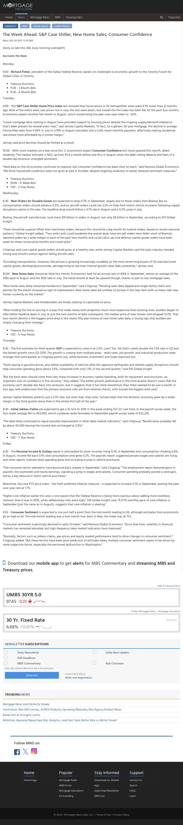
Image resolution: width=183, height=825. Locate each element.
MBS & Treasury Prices (169, 586)
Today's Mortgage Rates (143, 611)
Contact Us (136, 780)
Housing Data (74, 17)
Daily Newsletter (28, 652)
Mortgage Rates (39, 17)
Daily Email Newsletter (106, 790)
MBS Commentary (29, 663)
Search (133, 785)
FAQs (133, 790)
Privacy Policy (121, 815)
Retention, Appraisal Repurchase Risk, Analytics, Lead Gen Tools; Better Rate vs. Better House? (60, 720)
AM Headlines (26, 658)
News (21, 17)
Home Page (30, 780)
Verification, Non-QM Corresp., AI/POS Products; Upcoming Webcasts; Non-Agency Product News (62, 709)
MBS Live (99, 796)
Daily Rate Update (117, 652)
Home (9, 17)
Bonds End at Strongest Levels (21, 715)
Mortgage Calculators (169, 611)
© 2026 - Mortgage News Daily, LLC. (74, 815)
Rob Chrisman (115, 663)
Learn (133, 796)
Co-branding (66, 796)
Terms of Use (103, 815)
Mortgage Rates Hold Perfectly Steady (26, 704)
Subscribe (174, 17)
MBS (58, 17)
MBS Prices (65, 785)
